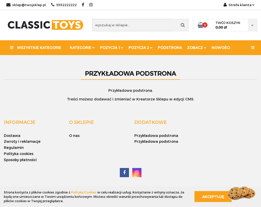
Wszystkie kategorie (35, 47)
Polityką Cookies (84, 192)
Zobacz (196, 47)
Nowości (221, 47)
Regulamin (14, 147)
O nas (74, 135)
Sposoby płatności (20, 160)
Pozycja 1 (111, 47)
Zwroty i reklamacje (22, 141)
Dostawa (12, 135)
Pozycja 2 (140, 47)
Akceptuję (213, 197)
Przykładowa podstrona (156, 135)
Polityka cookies (18, 153)
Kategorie (82, 47)
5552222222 (64, 5)
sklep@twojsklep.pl (26, 5)
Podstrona (170, 47)
